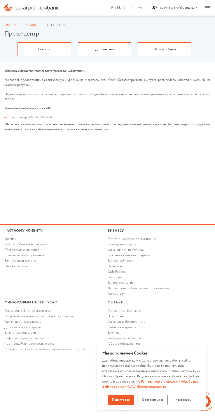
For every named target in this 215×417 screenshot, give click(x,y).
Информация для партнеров (24, 340)
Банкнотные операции (20, 334)
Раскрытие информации (124, 312)
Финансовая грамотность (125, 328)
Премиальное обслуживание (24, 256)
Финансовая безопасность (126, 323)
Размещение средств (122, 245)
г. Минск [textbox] (120, 8)
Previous (6, 49)
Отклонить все (153, 400)
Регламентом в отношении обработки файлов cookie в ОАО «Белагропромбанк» (150, 384)
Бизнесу (116, 230)
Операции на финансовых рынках (27, 312)
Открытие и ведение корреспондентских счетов (38, 317)
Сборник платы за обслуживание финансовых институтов (45, 351)
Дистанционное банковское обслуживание (138, 289)
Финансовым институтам (31, 303)
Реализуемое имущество (125, 340)
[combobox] (119, 8)
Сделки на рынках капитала (23, 323)
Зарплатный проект (121, 261)
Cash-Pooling (117, 272)
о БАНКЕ (115, 303)
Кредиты (10, 239)
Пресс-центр (117, 317)
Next (208, 49)
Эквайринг (115, 267)
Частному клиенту (23, 230)
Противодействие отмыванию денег (30, 345)
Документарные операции (23, 328)
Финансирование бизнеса (126, 250)
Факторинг (115, 278)
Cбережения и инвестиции (23, 250)
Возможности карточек (21, 261)
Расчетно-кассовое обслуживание (132, 239)
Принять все (120, 400)
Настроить (184, 400)
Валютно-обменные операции (25, 245)
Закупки (113, 334)
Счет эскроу (116, 294)
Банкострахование (121, 284)
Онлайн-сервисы (16, 267)
